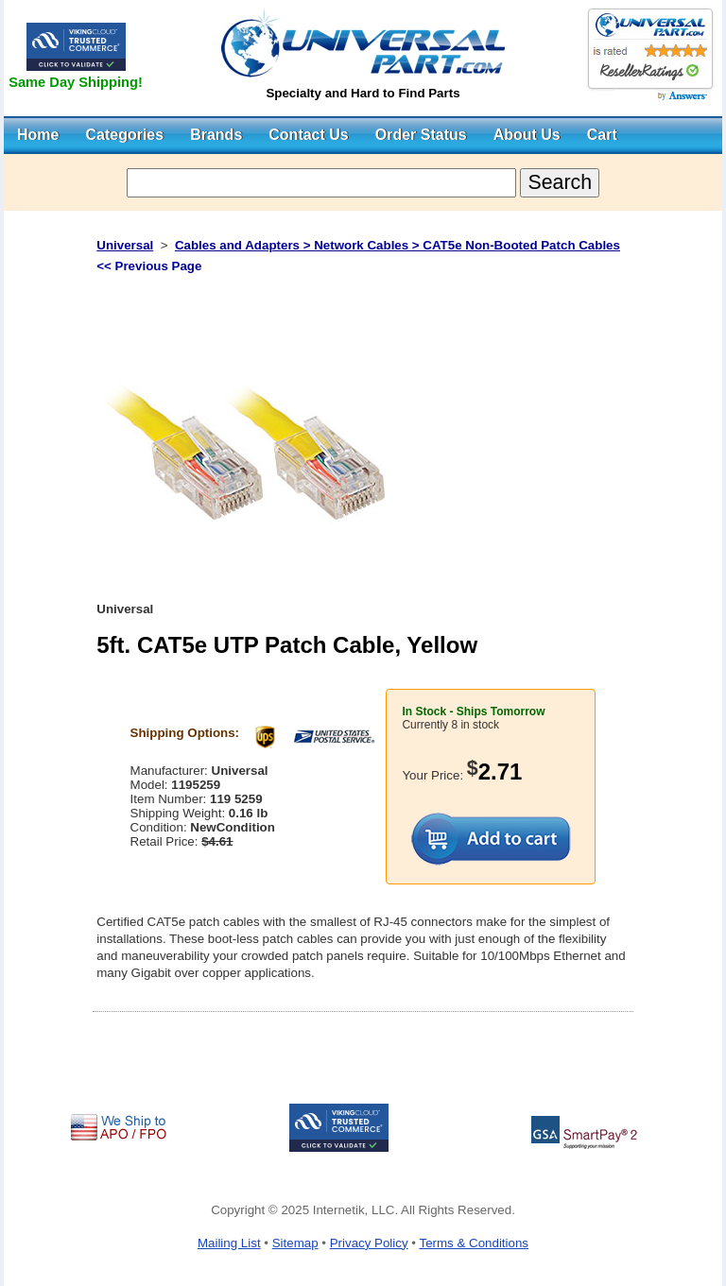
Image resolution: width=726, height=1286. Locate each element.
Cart (602, 135)
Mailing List (229, 1243)
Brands (216, 135)
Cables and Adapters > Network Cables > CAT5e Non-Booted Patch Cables (397, 245)
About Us (527, 135)
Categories (124, 135)
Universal (124, 245)
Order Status (421, 135)
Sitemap (295, 1243)
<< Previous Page (148, 266)
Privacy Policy (369, 1243)
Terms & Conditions (473, 1243)
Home (38, 135)
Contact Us (308, 135)
